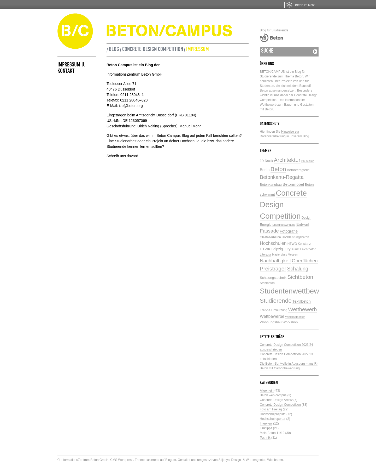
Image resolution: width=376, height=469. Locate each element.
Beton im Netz (305, 5)
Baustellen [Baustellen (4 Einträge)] (307, 160)
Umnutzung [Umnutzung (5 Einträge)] (279, 310)
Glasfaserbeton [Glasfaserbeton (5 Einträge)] (270, 237)
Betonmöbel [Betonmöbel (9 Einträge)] (293, 184)
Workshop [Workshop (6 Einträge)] (290, 322)
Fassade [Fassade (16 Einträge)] (269, 231)
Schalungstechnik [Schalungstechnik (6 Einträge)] (273, 278)
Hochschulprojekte (273, 414)
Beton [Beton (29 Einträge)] (278, 169)
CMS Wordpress (121, 460)
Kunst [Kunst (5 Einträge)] (295, 249)
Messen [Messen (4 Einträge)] (292, 254)
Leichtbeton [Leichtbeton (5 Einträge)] (308, 249)
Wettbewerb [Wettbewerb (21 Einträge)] (302, 309)
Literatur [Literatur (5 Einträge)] (265, 254)
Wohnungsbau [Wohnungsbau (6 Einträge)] (271, 322)
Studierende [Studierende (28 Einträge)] (276, 300)
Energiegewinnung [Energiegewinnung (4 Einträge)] (283, 224)
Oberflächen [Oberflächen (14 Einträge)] (305, 260)
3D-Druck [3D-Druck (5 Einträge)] (266, 161)
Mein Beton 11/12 (272, 433)
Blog (114, 50)
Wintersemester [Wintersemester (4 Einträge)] (295, 316)
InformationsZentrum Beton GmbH (84, 460)
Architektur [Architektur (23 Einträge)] (287, 160)
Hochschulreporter (272, 419)
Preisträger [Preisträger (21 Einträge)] (273, 268)
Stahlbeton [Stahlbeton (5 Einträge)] (267, 283)
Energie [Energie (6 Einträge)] (266, 225)
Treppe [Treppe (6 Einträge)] (265, 310)
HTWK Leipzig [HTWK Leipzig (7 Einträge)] (271, 249)
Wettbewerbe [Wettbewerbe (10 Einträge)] (272, 316)
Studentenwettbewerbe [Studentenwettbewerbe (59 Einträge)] (296, 291)
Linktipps (266, 428)
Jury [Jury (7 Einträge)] (287, 249)
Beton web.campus (273, 395)
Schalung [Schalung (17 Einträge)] (297, 269)
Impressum (197, 50)
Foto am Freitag (271, 409)
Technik (265, 437)
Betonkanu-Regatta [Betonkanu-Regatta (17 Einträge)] (282, 177)
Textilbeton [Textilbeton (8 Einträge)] (301, 301)
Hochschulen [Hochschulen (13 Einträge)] (273, 243)
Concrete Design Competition (152, 50)
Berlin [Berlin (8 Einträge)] (264, 170)
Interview (266, 423)
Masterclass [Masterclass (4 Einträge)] (279, 254)
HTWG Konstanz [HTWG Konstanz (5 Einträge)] (299, 244)
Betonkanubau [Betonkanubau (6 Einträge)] (271, 185)
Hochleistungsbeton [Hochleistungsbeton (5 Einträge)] (295, 237)
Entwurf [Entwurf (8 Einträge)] (302, 224)
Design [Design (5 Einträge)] (306, 217)
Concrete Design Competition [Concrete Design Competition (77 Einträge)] (283, 204)
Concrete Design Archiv (276, 400)
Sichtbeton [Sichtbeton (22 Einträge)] (300, 277)
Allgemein (267, 390)
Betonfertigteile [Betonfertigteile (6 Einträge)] (298, 170)
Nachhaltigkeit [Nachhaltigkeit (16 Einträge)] (275, 260)
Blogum (170, 460)
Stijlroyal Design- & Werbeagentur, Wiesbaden (251, 460)
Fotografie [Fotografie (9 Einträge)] (289, 231)
